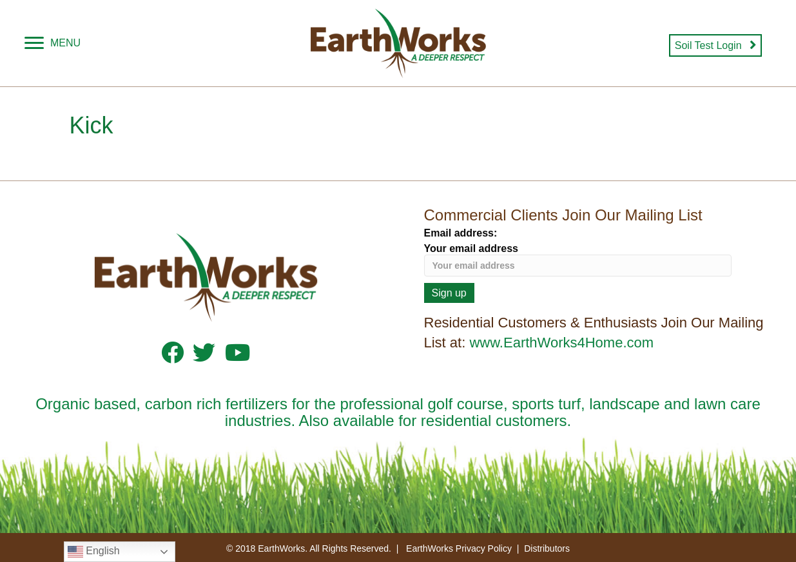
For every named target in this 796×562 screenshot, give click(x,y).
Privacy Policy (484, 548)
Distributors (547, 548)
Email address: (461, 233)
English (94, 551)
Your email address (578, 259)
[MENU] (52, 43)
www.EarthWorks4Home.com (561, 342)
